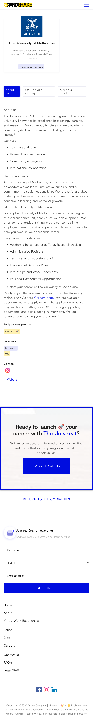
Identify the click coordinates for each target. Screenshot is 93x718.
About (8, 613)
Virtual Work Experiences (22, 620)
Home (8, 605)
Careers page (44, 298)
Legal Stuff (11, 670)
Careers (9, 645)
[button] (86, 5)
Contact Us (12, 655)
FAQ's (8, 662)
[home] (18, 5)
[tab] (12, 91)
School (8, 630)
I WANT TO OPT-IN (46, 466)
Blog (7, 638)
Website (12, 379)
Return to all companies (46, 499)
